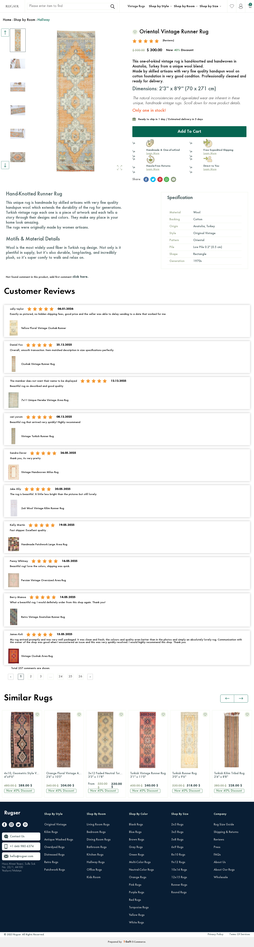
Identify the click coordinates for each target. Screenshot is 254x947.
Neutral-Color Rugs (141, 869)
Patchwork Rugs (54, 869)
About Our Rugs (224, 869)
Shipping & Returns (226, 832)
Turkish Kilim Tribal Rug (232, 775)
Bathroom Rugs (97, 847)
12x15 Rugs (179, 877)
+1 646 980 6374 (22, 846)
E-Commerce (138, 942)
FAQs (217, 854)
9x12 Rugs (178, 862)
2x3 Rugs (177, 824)
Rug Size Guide (224, 824)
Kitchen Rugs (95, 854)
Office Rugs (94, 869)
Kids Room (94, 877)
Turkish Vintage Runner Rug (148, 775)
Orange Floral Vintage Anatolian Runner (65, 775)
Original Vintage (55, 824)
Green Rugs (136, 854)
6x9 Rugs (177, 847)
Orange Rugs (137, 877)
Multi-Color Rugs (140, 862)
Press (217, 847)
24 (60, 676)
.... (50, 676)
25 (70, 676)
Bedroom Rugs (96, 832)
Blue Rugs (135, 832)
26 (80, 676)
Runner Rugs (179, 885)
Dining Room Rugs (99, 839)
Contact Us (17, 836)
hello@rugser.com (21, 856)
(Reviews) (168, 40)
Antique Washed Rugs (58, 839)
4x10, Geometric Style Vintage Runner (23, 775)
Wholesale (221, 877)
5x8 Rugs (177, 839)
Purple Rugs (136, 892)
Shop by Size (209, 6)
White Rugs (136, 922)
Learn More (152, 153)
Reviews (219, 839)
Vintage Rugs (136, 6)
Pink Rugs (135, 885)
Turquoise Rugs (139, 907)
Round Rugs (179, 892)
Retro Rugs (51, 862)
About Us (220, 862)
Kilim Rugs (51, 832)
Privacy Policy (215, 934)
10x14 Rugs (179, 869)
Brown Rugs (136, 839)
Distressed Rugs (54, 854)
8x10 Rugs (178, 854)
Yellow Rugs (136, 915)
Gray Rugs (136, 847)
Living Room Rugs (98, 824)
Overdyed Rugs (54, 847)
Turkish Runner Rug (190, 775)
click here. (80, 277)
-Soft (127, 942)
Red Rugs (135, 900)
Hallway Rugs (96, 862)
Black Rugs (136, 824)
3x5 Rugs (177, 832)
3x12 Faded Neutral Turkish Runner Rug (107, 775)
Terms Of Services (239, 934)
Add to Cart (189, 132)
